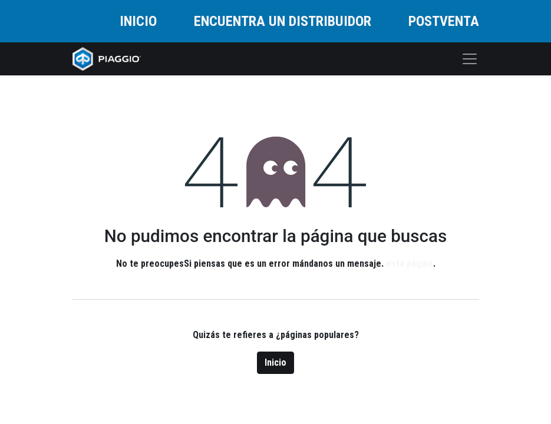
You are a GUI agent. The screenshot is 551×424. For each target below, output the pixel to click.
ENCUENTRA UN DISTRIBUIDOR (282, 21)
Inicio (275, 362)
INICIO (138, 21)
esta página (409, 263)
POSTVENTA (443, 21)
